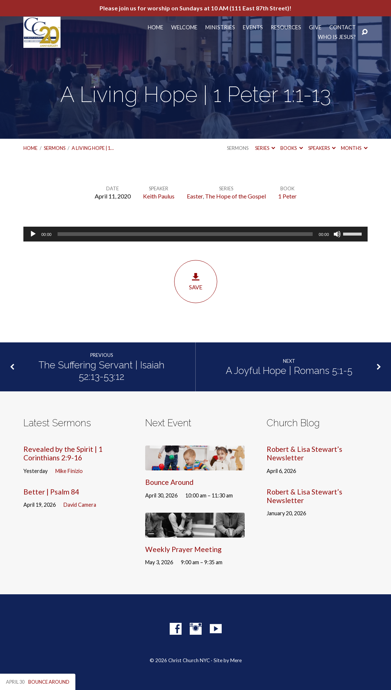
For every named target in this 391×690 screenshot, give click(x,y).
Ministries (220, 27)
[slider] (185, 234)
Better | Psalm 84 (51, 491)
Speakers (322, 148)
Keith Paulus (159, 196)
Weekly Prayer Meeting (183, 549)
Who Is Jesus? (337, 37)
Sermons (54, 148)
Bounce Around (169, 482)
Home (155, 27)
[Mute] (337, 234)
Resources (286, 27)
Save (195, 281)
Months (354, 148)
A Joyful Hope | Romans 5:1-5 (289, 370)
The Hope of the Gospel (235, 196)
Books (291, 148)
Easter (195, 196)
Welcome (184, 27)
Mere (236, 660)
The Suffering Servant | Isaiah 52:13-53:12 (101, 370)
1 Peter (287, 196)
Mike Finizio (69, 471)
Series (265, 148)
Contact (342, 27)
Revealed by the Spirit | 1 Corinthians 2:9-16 (62, 453)
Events (253, 27)
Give (315, 27)
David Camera (79, 505)
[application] (195, 234)
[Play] (33, 234)
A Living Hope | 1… (93, 148)
